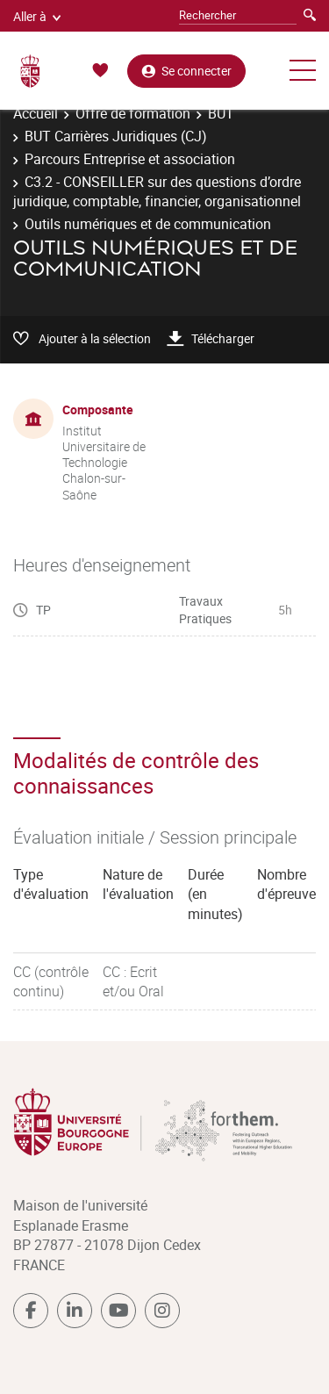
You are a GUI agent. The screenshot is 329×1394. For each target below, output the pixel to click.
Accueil (35, 113)
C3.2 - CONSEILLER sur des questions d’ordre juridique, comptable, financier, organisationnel (157, 191)
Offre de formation (132, 113)
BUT (221, 113)
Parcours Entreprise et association (130, 159)
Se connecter (186, 70)
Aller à (37, 16)
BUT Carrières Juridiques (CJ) (116, 136)
